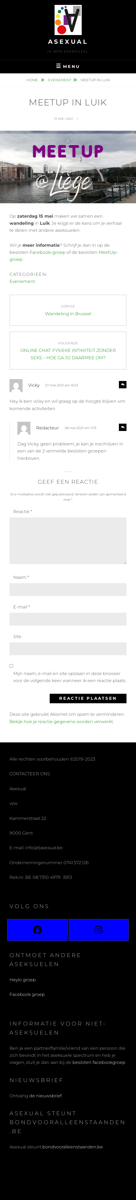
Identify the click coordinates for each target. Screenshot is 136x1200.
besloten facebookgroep (98, 1062)
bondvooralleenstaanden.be (73, 1146)
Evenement (59, 80)
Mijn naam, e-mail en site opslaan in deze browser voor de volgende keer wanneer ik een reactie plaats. (69, 677)
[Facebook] (37, 930)
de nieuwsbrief (45, 1095)
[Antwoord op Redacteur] (122, 427)
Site (17, 636)
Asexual (68, 41)
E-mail (21, 607)
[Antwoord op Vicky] (122, 384)
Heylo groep (23, 979)
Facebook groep (27, 994)
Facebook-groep (47, 252)
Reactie (22, 511)
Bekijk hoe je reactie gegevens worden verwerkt (61, 721)
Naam (21, 577)
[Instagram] (99, 930)
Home (32, 80)
